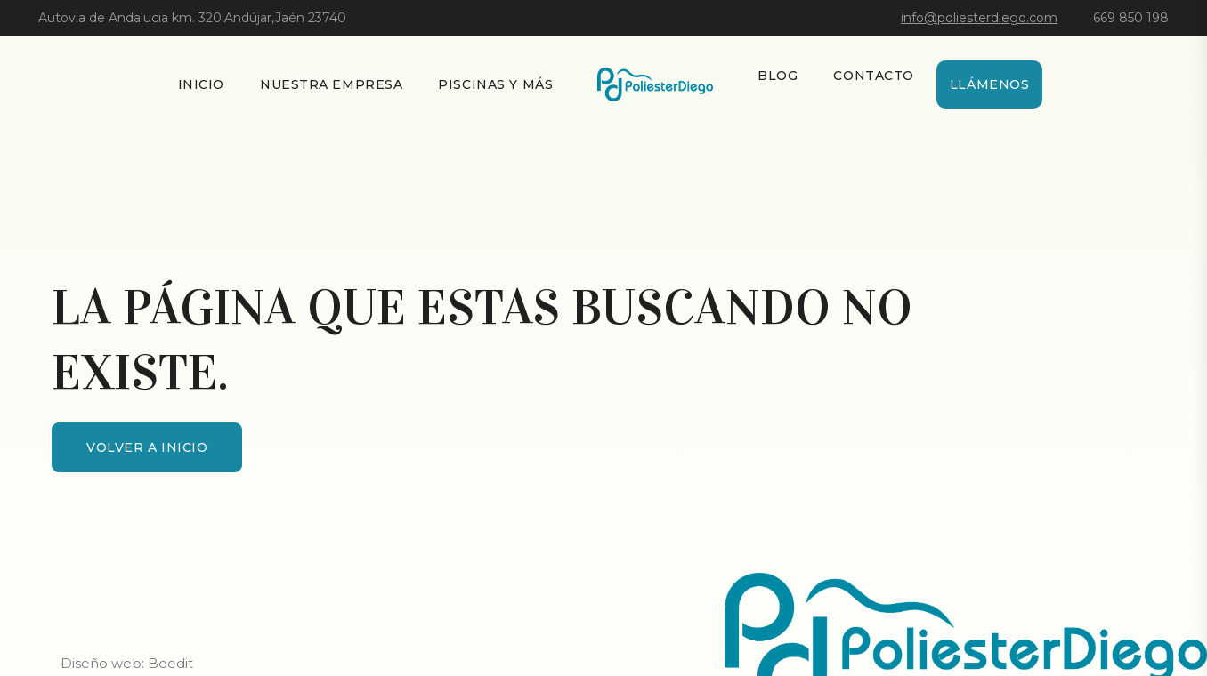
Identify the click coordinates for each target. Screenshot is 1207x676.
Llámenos (989, 84)
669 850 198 (1131, 18)
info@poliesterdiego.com (979, 18)
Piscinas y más (495, 84)
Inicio (201, 84)
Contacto (873, 76)
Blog (777, 76)
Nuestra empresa (331, 84)
